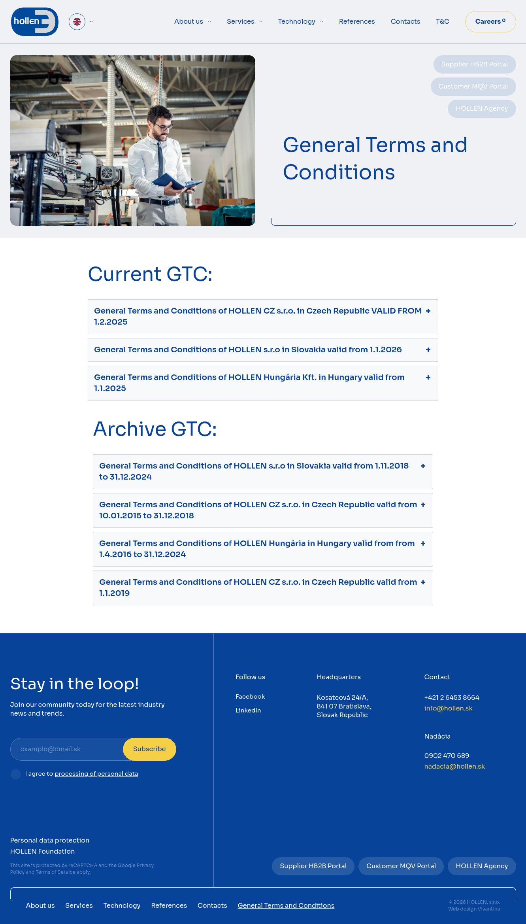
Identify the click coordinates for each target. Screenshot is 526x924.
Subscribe (149, 749)
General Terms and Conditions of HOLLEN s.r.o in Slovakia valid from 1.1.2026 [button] (263, 349)
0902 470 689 (446, 756)
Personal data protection (50, 840)
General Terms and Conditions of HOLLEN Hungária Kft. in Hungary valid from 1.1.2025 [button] (263, 382)
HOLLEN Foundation (42, 851)
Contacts (405, 21)
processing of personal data (96, 773)
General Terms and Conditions (58, 829)
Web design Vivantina (474, 909)
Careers (490, 21)
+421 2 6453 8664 (451, 697)
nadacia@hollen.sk (454, 766)
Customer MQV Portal (473, 86)
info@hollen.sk (448, 708)
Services (241, 21)
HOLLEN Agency (482, 108)
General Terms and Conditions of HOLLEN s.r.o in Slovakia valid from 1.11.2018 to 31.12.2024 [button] (263, 471)
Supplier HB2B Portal (474, 64)
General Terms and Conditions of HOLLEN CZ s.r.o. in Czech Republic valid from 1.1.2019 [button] (263, 587)
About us (188, 21)
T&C (442, 21)
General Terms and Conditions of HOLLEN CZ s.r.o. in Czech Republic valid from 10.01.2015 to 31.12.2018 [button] (263, 510)
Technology (296, 21)
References (357, 21)
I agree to (81, 774)
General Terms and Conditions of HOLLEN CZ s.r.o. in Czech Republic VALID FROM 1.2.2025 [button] (263, 316)
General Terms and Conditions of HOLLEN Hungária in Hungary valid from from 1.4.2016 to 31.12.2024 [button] (263, 548)
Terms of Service (55, 872)
